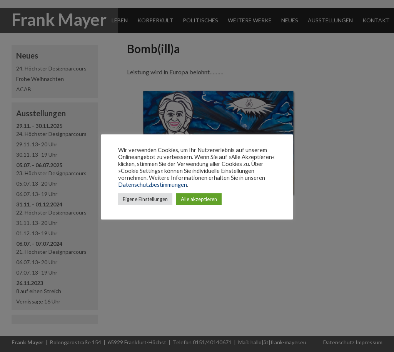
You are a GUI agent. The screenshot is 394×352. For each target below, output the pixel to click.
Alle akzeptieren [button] (199, 199)
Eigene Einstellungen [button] (145, 199)
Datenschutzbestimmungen (152, 184)
